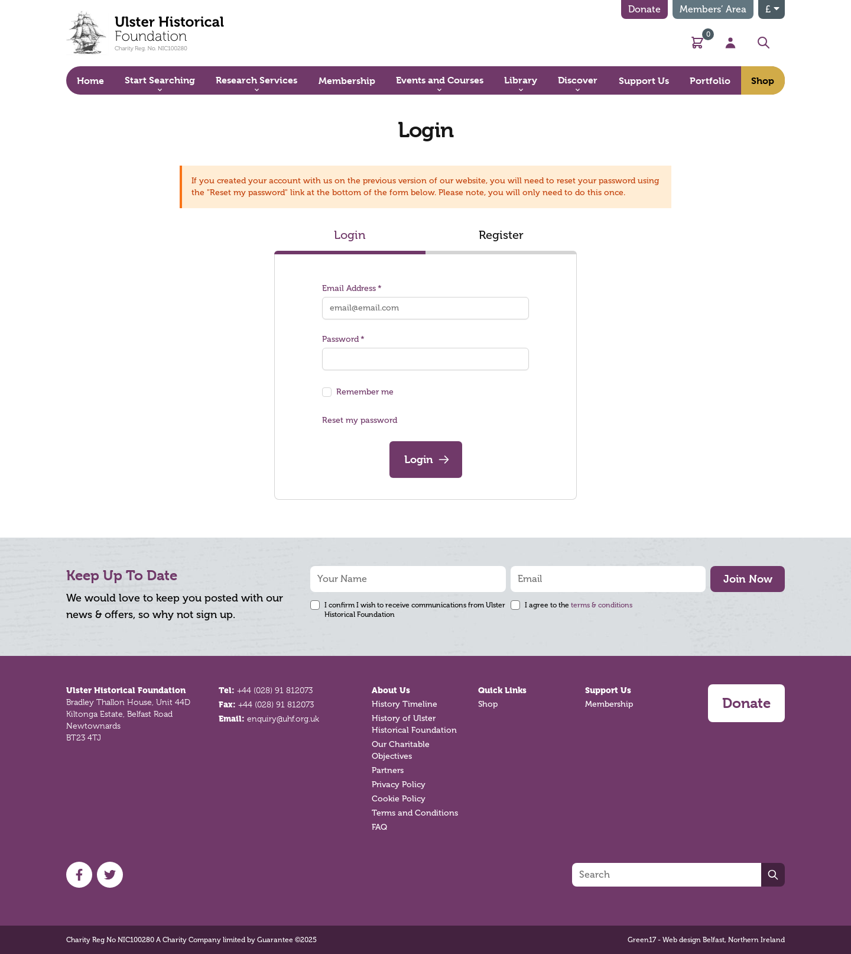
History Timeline (404, 704)
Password (343, 339)
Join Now (747, 579)
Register (501, 235)
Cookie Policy (399, 798)
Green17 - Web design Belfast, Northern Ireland (706, 940)
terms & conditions (601, 605)
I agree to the (578, 605)
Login (350, 235)
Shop (488, 704)
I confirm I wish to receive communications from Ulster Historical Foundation (414, 610)
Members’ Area (713, 9)
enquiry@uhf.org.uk (283, 718)
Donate (644, 9)
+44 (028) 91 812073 (275, 690)
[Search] (666, 875)
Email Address (352, 288)
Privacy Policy (399, 784)
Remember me (365, 391)
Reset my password (359, 420)
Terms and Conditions (415, 813)
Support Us (608, 690)
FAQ (379, 827)
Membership (609, 704)
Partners (388, 770)
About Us (391, 690)
